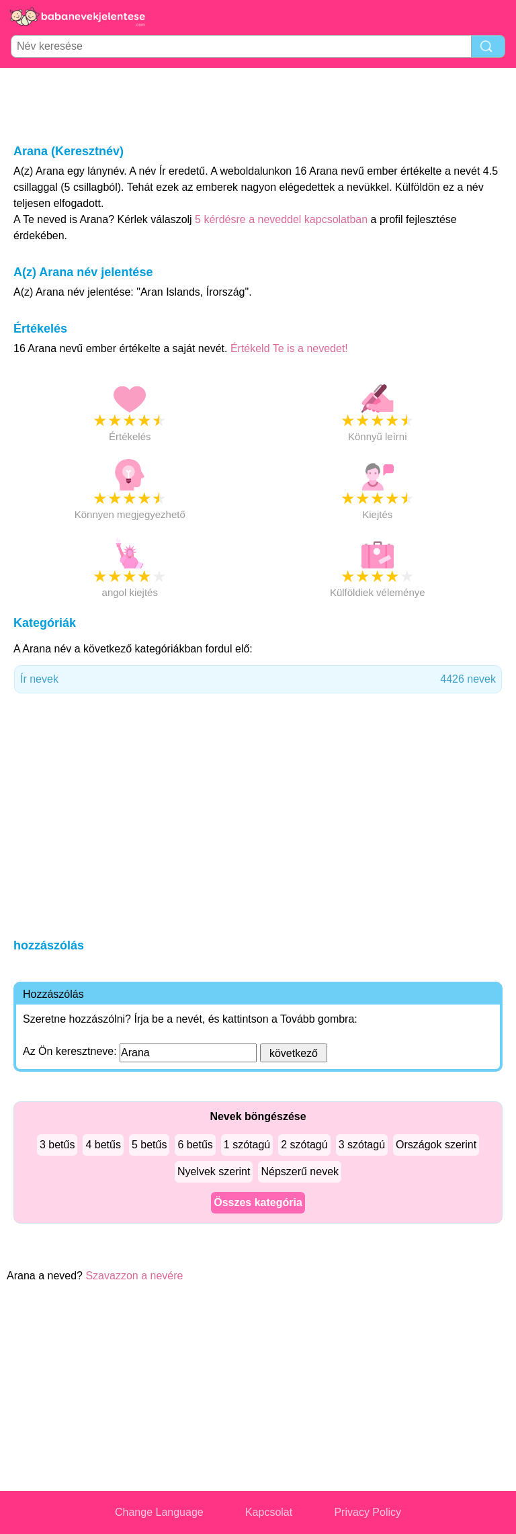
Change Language (159, 1512)
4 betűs (102, 1144)
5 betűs (149, 1144)
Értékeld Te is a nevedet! (289, 348)
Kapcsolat (268, 1512)
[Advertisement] (258, 105)
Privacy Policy (367, 1512)
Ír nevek (258, 679)
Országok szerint (436, 1144)
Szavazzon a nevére (134, 1275)
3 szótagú (362, 1144)
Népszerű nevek (300, 1171)
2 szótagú (304, 1144)
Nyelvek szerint (213, 1171)
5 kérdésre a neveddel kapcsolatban (283, 219)
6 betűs (194, 1144)
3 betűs (57, 1144)
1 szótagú (247, 1144)
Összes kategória (258, 1202)
